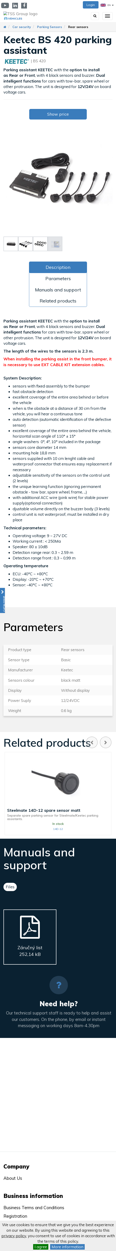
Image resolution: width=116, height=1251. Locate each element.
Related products (58, 301)
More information (67, 1246)
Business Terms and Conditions (33, 1207)
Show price (58, 114)
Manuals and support (58, 290)
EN (107, 5)
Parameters (58, 278)
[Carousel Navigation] (99, 742)
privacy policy (13, 1235)
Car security (21, 27)
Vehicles (15, 18)
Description (58, 267)
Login (91, 5)
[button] (2, 600)
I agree (41, 1246)
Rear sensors (78, 27)
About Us (12, 1178)
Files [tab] (10, 886)
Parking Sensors (49, 27)
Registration (15, 1216)
